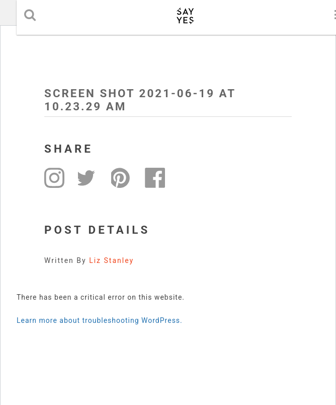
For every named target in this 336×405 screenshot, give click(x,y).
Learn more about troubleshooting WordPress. (100, 320)
